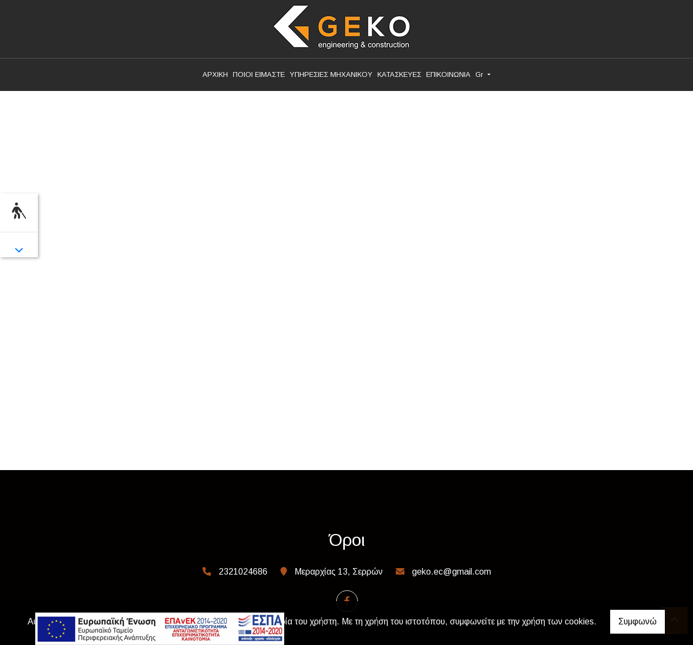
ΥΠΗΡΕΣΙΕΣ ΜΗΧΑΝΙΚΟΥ (331, 74)
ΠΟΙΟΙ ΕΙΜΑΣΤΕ (259, 74)
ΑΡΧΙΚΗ (215, 74)
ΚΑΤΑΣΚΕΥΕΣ (399, 74)
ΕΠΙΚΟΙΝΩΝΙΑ (448, 74)
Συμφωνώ (637, 621)
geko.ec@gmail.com (451, 571)
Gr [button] (480, 74)
